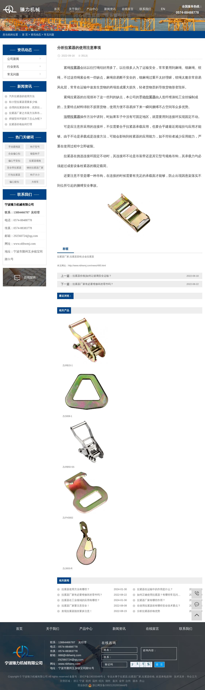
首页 (57, 9)
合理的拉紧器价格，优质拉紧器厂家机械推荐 (26, 107)
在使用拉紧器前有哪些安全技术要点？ (158, 605)
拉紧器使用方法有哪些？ (76, 589)
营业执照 (83, 685)
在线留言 (127, 9)
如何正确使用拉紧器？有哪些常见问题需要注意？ (165, 594)
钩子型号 (35, 146)
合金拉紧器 (88, 256)
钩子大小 (35, 174)
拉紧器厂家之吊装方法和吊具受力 (26, 113)
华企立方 (192, 676)
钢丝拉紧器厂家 (35, 167)
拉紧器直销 (76, 256)
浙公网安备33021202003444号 (107, 685)
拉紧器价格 (148, 676)
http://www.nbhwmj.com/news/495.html (87, 265)
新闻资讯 (110, 9)
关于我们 (74, 9)
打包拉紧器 (14, 174)
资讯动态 (36, 34)
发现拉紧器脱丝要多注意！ (77, 611)
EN (163, 9)
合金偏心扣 (14, 153)
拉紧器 (124, 676)
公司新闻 (13, 58)
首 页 (25, 34)
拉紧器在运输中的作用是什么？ (155, 589)
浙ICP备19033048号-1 (92, 676)
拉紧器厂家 (63, 256)
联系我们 (145, 9)
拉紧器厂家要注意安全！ (76, 605)
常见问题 (49, 34)
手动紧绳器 (14, 146)
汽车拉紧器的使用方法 (22, 96)
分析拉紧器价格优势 (148, 611)
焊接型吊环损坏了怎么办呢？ (25, 118)
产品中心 (92, 9)
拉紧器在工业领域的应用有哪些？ (81, 600)
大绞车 (35, 181)
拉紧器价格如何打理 (20, 124)
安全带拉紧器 (14, 167)
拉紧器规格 (35, 160)
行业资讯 (13, 66)
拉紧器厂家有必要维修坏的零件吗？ (92, 284)
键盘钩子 (35, 153)
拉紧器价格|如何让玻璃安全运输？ (91, 275)
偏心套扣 (14, 181)
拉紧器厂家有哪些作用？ (151, 600)
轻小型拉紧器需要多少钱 (23, 101)
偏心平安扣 (14, 160)
